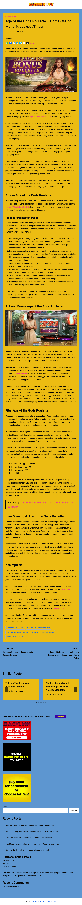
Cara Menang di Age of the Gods (17, 632)
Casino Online (21, 373)
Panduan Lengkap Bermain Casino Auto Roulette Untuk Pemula (32, 831)
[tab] (36, 702)
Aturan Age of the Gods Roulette (38, 627)
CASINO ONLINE (10, 16)
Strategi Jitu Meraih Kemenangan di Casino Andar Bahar (29, 850)
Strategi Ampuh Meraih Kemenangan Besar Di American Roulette (57, 686)
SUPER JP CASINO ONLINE (17, 207)
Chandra (10, 691)
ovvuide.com (58, 608)
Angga (50, 694)
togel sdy (58, 615)
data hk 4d (7, 863)
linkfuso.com (8, 860)
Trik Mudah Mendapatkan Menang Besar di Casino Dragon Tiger (33, 844)
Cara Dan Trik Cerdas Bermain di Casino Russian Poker (29, 838)
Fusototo (18, 873)
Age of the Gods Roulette (40, 116)
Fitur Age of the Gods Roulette (43, 632)
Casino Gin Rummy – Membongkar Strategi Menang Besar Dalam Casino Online (61, 652)
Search (6, 807)
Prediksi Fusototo (10, 867)
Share (32, 43)
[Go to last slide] (6, 689)
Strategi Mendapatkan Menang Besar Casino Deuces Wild (30, 825)
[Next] (75, 689)
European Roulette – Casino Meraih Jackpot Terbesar (21, 651)
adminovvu (11, 32)
